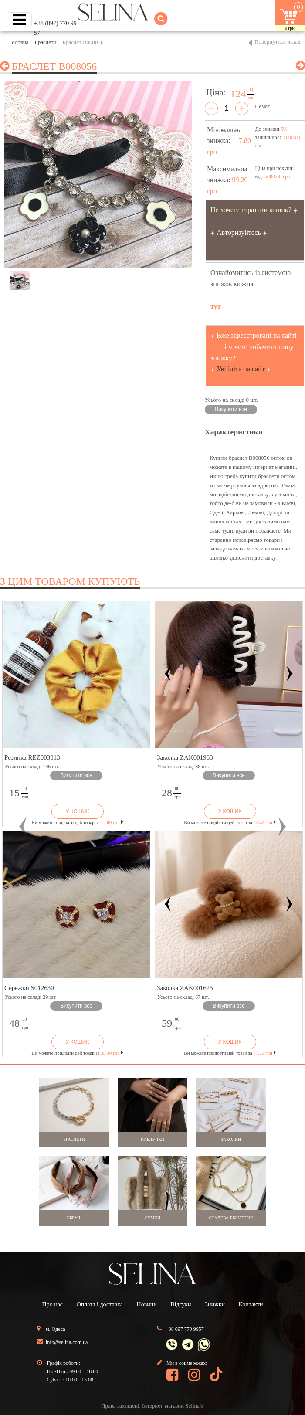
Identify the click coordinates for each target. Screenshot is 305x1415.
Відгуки (180, 1304)
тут (215, 306)
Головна (19, 42)
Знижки (215, 1304)
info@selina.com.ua (67, 1342)
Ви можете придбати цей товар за (77, 822)
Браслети (45, 42)
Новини (147, 1304)
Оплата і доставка (100, 1304)
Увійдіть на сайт (241, 369)
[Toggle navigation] (19, 19)
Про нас (52, 1304)
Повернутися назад (277, 41)
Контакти (251, 1304)
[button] (23, 826)
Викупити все (231, 409)
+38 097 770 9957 (185, 1329)
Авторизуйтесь (239, 232)
